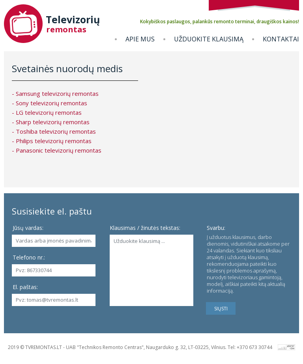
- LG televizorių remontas (47, 112)
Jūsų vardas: (28, 227)
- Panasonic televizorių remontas (56, 150)
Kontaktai (281, 39)
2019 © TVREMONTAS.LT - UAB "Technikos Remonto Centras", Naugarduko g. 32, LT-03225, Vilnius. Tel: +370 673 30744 (140, 347)
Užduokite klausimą (208, 39)
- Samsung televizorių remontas (55, 93)
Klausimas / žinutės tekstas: (145, 227)
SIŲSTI (221, 308)
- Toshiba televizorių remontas (54, 131)
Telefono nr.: (29, 257)
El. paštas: (25, 287)
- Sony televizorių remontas (49, 103)
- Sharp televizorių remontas (51, 122)
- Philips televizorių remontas (52, 141)
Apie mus (140, 39)
